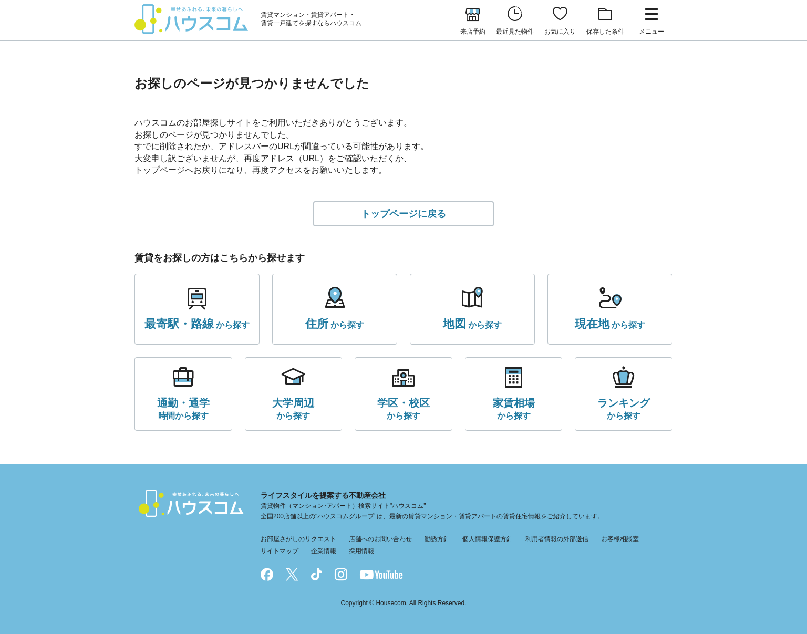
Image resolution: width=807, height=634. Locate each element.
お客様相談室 (620, 539)
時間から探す (183, 408)
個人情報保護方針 (487, 539)
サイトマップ (279, 551)
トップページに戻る (403, 214)
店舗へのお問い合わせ (380, 539)
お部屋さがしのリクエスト (298, 539)
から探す (197, 324)
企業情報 (323, 551)
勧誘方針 (437, 539)
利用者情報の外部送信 (556, 539)
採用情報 (361, 551)
